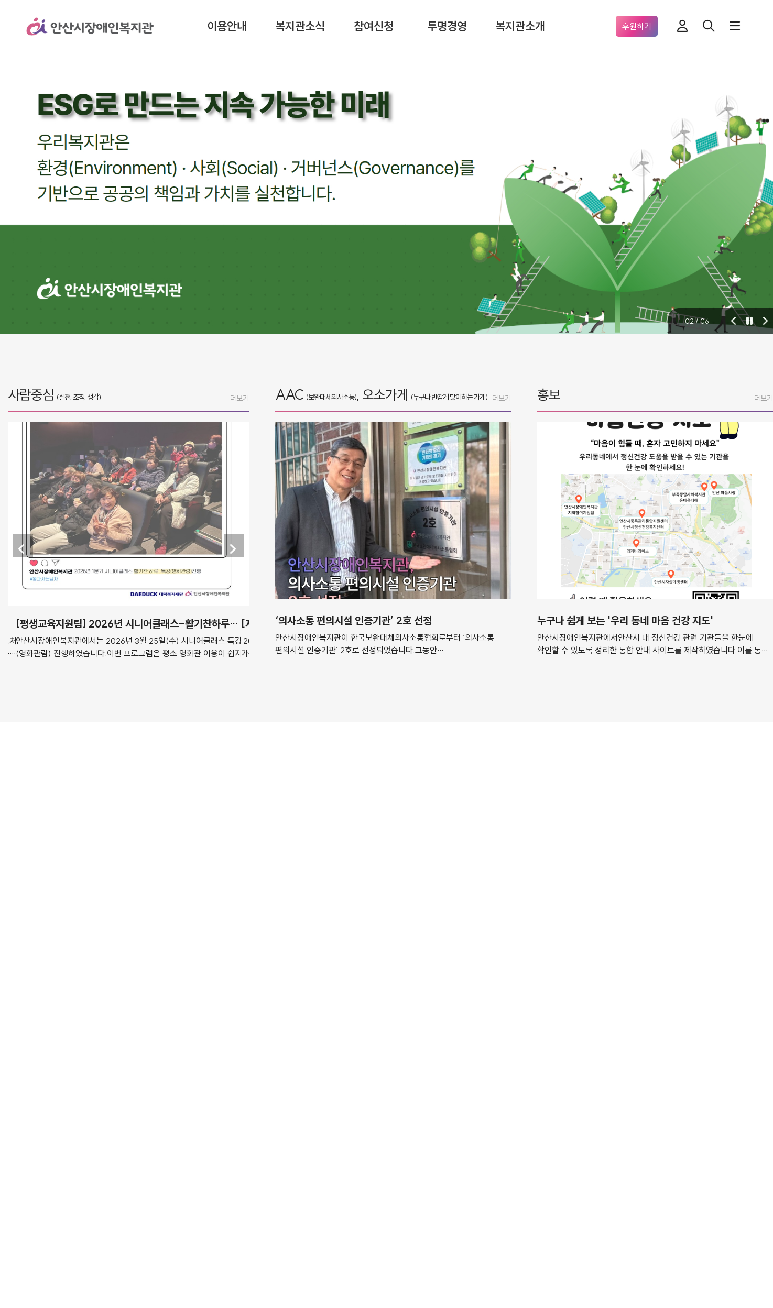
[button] (734, 321)
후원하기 (636, 26)
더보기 (239, 398)
